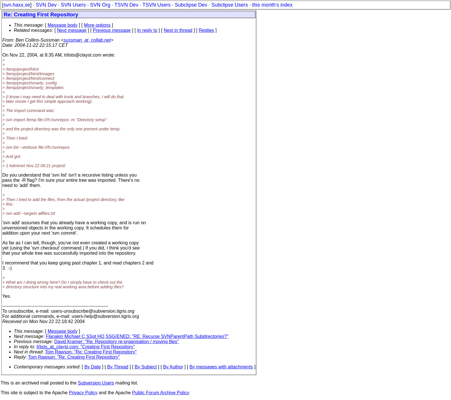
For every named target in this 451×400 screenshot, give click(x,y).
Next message (71, 30)
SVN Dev (46, 5)
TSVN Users (156, 5)
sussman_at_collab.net (87, 40)
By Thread (118, 366)
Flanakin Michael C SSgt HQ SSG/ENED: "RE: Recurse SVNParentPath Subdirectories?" (137, 336)
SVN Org (100, 5)
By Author (173, 366)
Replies (206, 30)
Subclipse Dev (191, 5)
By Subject (145, 366)
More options (97, 25)
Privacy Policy (83, 392)
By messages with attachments (221, 366)
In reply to (147, 30)
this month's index (272, 5)
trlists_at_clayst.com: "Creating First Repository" (86, 346)
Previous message (112, 30)
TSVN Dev (126, 5)
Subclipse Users (229, 5)
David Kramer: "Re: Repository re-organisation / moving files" (116, 341)
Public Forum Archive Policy (160, 392)
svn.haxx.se (16, 5)
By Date (92, 366)
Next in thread (178, 30)
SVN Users (73, 5)
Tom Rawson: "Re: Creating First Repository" (91, 351)
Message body (62, 25)
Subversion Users (96, 382)
